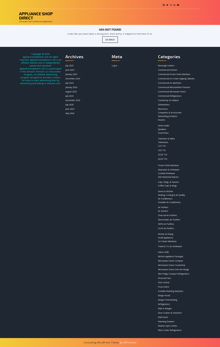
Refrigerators (164, 304)
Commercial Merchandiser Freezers (174, 87)
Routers (161, 120)
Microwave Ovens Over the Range (173, 269)
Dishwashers (164, 104)
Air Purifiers (163, 207)
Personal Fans (164, 278)
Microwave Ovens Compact (170, 260)
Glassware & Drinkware (168, 169)
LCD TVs (162, 146)
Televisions (163, 142)
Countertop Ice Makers (168, 100)
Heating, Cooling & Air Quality (171, 195)
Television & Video (166, 138)
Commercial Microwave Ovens (172, 91)
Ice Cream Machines (167, 241)
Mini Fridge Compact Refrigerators (173, 273)
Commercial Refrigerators (169, 96)
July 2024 (69, 83)
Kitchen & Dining (165, 234)
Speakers (162, 129)
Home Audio (163, 125)
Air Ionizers (163, 211)
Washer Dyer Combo (167, 325)
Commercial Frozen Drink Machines (174, 74)
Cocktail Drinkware (166, 173)
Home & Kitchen (165, 191)
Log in (114, 65)
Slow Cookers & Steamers (170, 312)
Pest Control (163, 282)
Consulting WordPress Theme (101, 342)
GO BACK (111, 40)
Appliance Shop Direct (36, 15)
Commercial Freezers (167, 70)
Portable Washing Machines (170, 291)
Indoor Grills (163, 252)
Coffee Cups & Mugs (167, 185)
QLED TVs (162, 159)
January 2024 (71, 87)
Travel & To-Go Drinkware (170, 246)
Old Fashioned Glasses (168, 177)
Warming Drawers (166, 321)
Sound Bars (163, 133)
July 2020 (69, 104)
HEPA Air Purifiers (166, 224)
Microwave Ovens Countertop (171, 265)
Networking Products (167, 116)
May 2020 (69, 113)
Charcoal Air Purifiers (167, 215)
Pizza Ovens (163, 286)
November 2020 (72, 100)
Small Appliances (165, 237)
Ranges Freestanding (167, 299)
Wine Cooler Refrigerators (170, 330)
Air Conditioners (165, 198)
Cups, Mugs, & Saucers (168, 182)
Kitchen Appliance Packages (170, 256)
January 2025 (71, 74)
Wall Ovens (163, 317)
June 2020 (69, 109)
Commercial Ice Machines (169, 83)
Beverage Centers (166, 65)
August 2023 (71, 91)
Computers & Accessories (170, 112)
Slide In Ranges (165, 308)
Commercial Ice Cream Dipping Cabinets (176, 78)
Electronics (163, 109)
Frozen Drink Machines (168, 165)
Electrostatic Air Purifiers (169, 219)
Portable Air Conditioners (169, 202)
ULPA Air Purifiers (166, 228)
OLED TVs (162, 154)
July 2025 (69, 65)
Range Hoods (164, 295)
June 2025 (69, 70)
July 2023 (69, 96)
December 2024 (72, 78)
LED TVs (162, 150)
